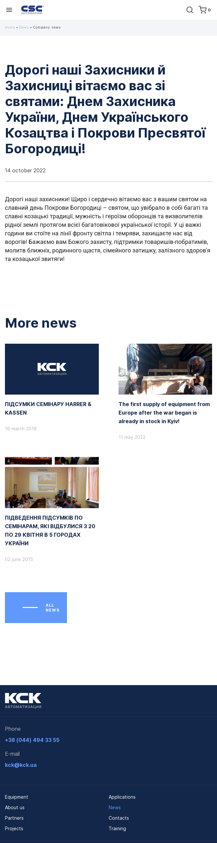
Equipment (16, 797)
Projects (14, 828)
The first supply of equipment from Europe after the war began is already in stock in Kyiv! (164, 412)
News (25, 27)
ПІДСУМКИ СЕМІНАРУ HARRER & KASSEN (48, 408)
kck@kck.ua (21, 765)
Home (11, 27)
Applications (122, 797)
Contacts (119, 818)
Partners (14, 818)
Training (117, 828)
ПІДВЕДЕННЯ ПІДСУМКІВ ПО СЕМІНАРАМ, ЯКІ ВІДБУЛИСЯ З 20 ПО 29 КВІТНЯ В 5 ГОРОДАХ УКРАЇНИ (50, 530)
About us (15, 807)
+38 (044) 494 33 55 (32, 740)
